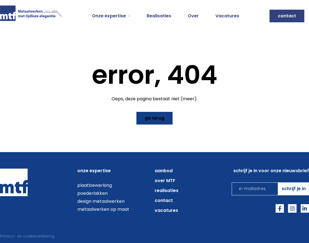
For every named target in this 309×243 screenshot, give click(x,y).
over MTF (165, 180)
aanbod (164, 171)
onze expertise (94, 171)
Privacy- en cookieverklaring (27, 236)
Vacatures (227, 16)
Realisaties (159, 16)
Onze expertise (111, 16)
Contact (164, 200)
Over (193, 16)
